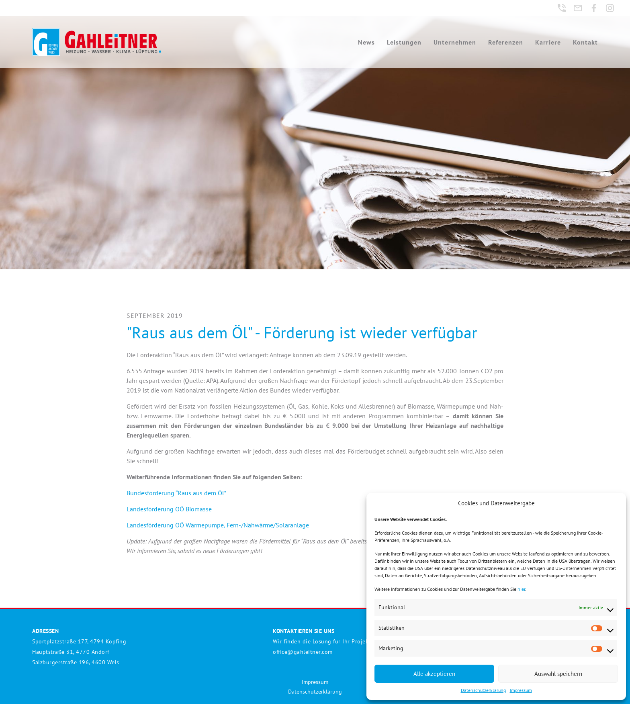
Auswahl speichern (558, 674)
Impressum (521, 690)
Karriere (548, 42)
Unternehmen (455, 42)
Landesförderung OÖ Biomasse (169, 509)
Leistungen (404, 42)
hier (521, 589)
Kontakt (585, 42)
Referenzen (505, 42)
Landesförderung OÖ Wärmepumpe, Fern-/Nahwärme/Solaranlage (218, 525)
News (366, 42)
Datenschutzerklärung (483, 690)
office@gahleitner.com (303, 651)
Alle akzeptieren (434, 674)
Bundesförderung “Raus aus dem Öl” (176, 493)
